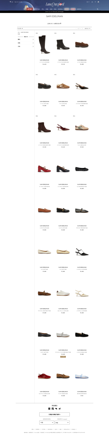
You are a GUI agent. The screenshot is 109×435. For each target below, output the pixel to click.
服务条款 (26, 432)
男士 (43, 9)
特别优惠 (73, 9)
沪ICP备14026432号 (67, 432)
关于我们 (43, 429)
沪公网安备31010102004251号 (79, 432)
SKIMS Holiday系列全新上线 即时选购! (54, 11)
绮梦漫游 (29, 9)
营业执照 (42, 432)
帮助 (33, 429)
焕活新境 (66, 9)
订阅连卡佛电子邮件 (54, 415)
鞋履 (47, 9)
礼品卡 (56, 429)
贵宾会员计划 (66, 429)
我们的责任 (50, 429)
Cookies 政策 (36, 432)
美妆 (55, 9)
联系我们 (38, 429)
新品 (35, 9)
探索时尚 (79, 9)
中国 (47, 422)
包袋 (51, 9)
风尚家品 (60, 9)
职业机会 (73, 429)
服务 (61, 429)
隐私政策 (31, 432)
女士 (39, 9)
